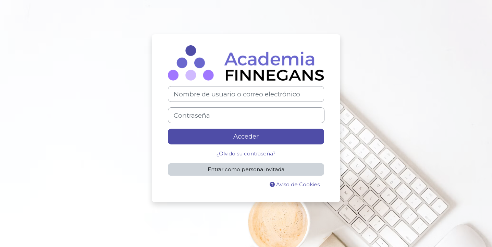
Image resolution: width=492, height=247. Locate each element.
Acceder (246, 136)
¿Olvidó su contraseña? (246, 153)
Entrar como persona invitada (246, 169)
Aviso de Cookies (295, 184)
